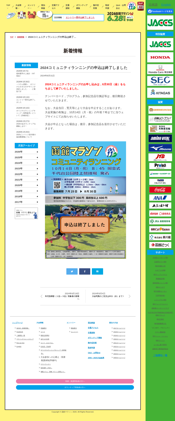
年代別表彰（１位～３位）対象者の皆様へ (61, 298)
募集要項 (75, 331)
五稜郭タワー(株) (160, 262)
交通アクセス (55, 6)
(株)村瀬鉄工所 (160, 266)
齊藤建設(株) (160, 279)
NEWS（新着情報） (25, 331)
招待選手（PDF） (49, 371)
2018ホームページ (121, 335)
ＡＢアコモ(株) (160, 270)
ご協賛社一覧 (22, 339)
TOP (8, 5)
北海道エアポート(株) (160, 257)
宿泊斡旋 (43, 6)
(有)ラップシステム (160, 274)
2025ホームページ (121, 361)
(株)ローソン (160, 340)
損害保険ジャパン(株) (160, 283)
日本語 (153, 4)
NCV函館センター (160, 291)
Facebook (21, 335)
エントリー (31, 6)
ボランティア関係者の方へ (117, 394)
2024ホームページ (121, 357)
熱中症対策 (96, 6)
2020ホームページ (121, 342)
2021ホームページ (121, 346)
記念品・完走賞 (48, 350)
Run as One (22, 350)
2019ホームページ (121, 339)
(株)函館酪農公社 (160, 323)
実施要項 (45, 331)
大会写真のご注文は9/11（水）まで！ (109, 298)
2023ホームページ (121, 354)
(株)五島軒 (160, 319)
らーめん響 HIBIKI (160, 345)
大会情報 (18, 6)
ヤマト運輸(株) (160, 332)
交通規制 (67, 6)
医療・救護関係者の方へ (118, 388)
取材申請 (107, 6)
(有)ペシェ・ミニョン (160, 336)
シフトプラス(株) (160, 300)
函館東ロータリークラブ (160, 308)
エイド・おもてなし (50, 346)
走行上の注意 (47, 342)
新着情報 (23, 37)
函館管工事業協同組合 (160, 349)
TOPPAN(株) (160, 295)
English (19, 353)
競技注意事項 (47, 339)
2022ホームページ (121, 350)
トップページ (19, 326)
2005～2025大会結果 (98, 362)
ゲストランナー (48, 368)
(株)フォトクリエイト (160, 304)
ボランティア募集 (82, 6)
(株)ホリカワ (160, 287)
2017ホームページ (121, 331)
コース (44, 335)
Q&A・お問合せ (121, 6)
